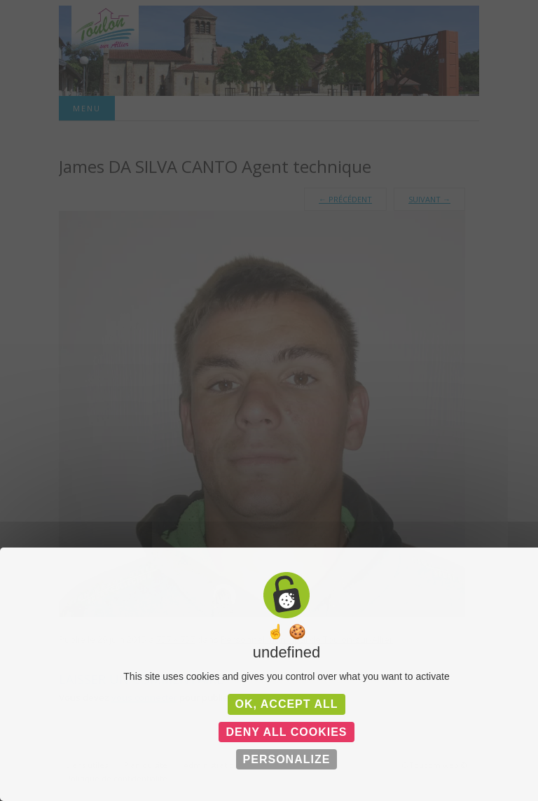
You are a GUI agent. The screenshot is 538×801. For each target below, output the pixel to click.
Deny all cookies (286, 732)
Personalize (287, 759)
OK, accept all (286, 704)
